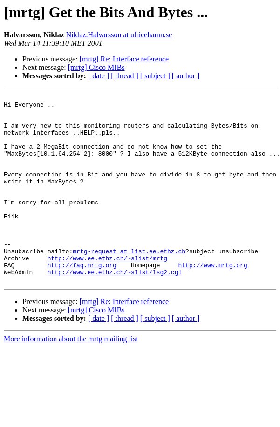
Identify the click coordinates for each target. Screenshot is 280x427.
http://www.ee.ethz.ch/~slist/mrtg (107, 291)
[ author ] (186, 76)
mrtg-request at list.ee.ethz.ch (129, 283)
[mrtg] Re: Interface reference (124, 59)
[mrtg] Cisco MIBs (96, 67)
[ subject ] (155, 76)
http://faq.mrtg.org (82, 300)
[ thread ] (124, 76)
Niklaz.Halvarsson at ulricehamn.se (119, 35)
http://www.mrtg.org (212, 300)
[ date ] (98, 76)
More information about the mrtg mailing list (71, 376)
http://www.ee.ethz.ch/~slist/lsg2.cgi (115, 308)
